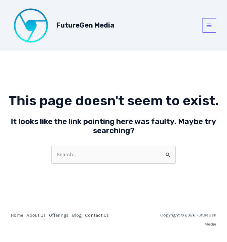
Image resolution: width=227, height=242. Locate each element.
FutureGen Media (85, 25)
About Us (36, 215)
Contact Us (97, 215)
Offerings (59, 215)
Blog (77, 215)
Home (17, 215)
